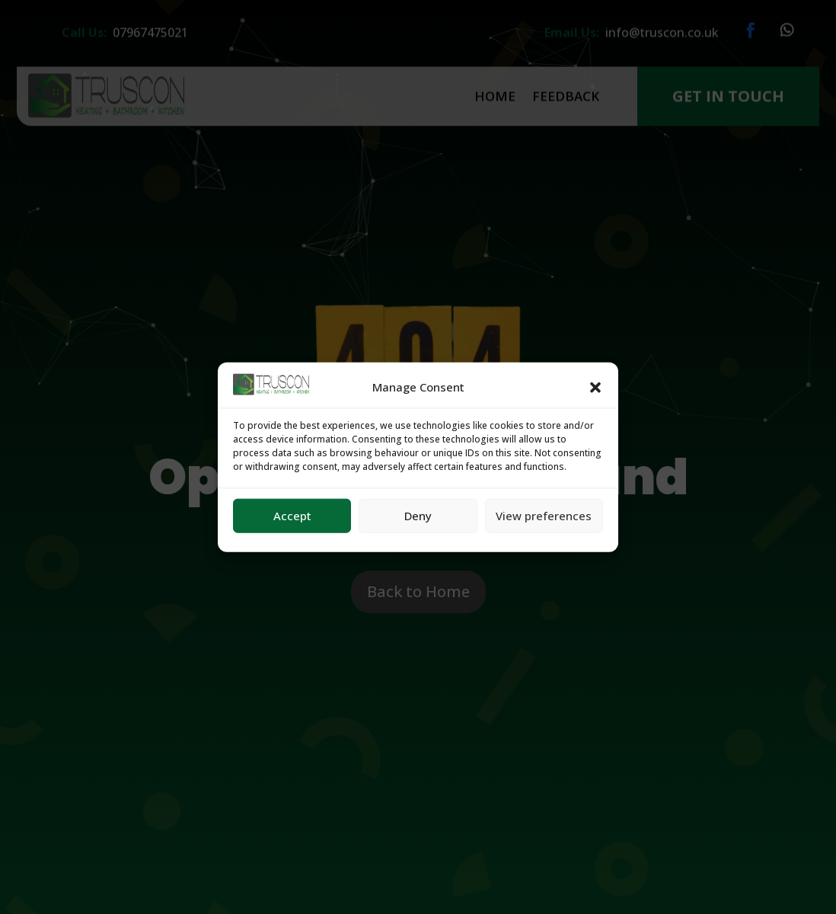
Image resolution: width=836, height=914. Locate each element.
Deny (418, 515)
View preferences (544, 515)
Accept (292, 515)
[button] (595, 387)
